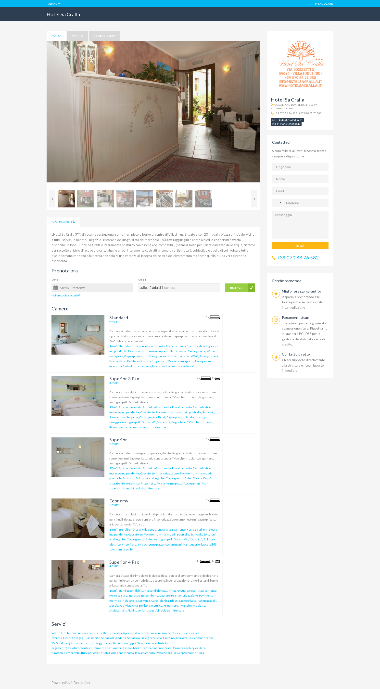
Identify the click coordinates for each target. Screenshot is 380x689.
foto (56, 36)
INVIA (300, 245)
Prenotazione (324, 3)
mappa (77, 36)
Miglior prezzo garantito (301, 291)
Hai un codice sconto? (65, 295)
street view (104, 36)
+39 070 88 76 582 (285, 113)
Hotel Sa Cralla (63, 14)
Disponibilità (63, 222)
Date (55, 279)
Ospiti (142, 279)
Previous (52, 198)
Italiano (52, 3)
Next (254, 198)
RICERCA (236, 287)
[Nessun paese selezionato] (278, 203)
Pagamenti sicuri (295, 317)
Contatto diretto (296, 354)
